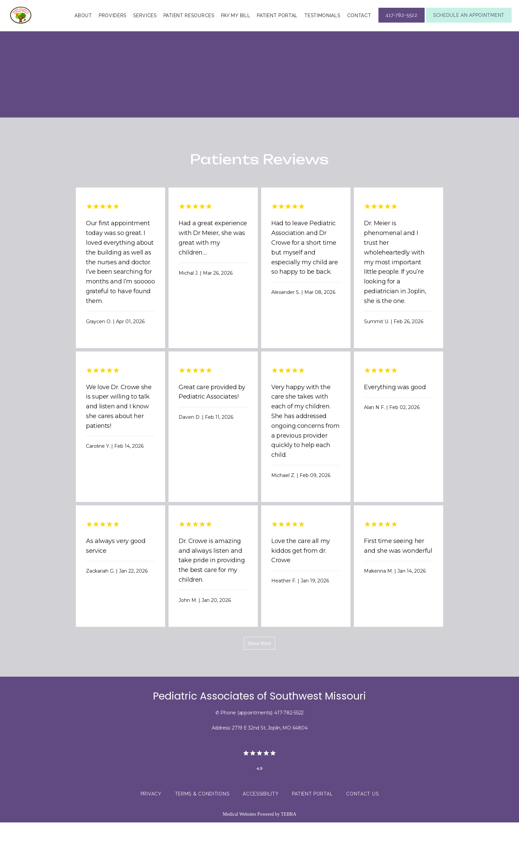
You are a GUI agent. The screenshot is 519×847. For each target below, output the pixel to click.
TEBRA (288, 838)
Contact (359, 27)
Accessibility (260, 818)
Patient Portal (277, 27)
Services (145, 27)
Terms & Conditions (202, 818)
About (83, 27)
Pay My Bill (235, 27)
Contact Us (362, 818)
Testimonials (322, 27)
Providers (112, 27)
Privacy (151, 818)
